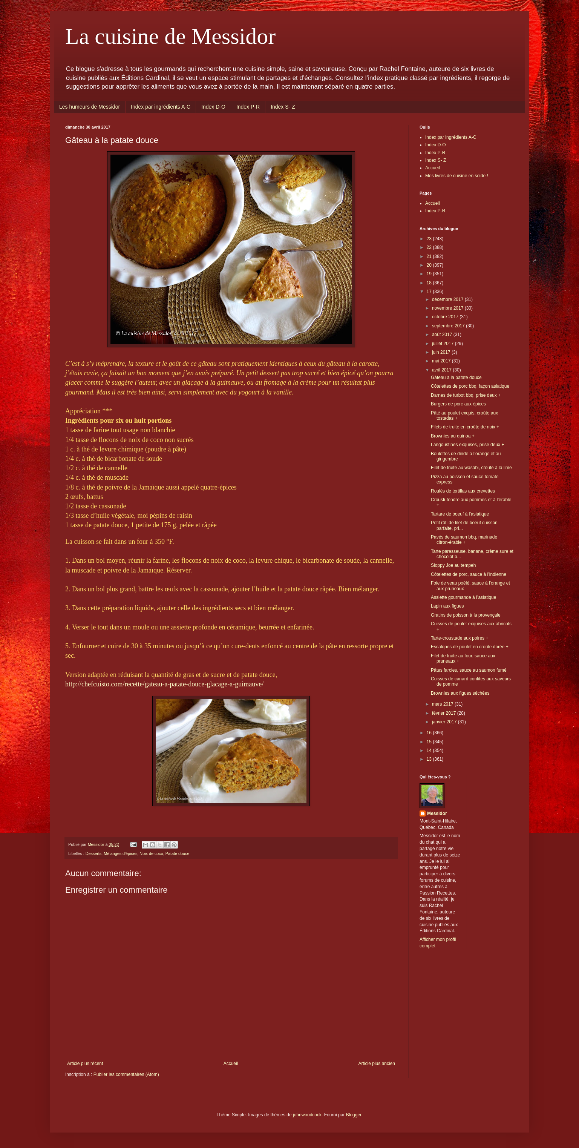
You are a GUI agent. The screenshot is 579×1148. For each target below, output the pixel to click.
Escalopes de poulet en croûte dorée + (470, 646)
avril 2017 (442, 370)
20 (430, 265)
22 (430, 247)
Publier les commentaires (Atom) (126, 1074)
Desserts (94, 853)
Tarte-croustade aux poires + (459, 638)
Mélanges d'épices (120, 853)
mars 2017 (443, 704)
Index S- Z (283, 107)
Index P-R (248, 107)
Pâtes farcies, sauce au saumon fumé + (470, 670)
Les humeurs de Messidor (89, 107)
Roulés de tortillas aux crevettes (463, 491)
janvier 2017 (445, 721)
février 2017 (444, 713)
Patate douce (177, 853)
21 (430, 256)
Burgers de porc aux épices (458, 404)
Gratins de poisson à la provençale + (467, 615)
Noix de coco (151, 853)
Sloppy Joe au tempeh (453, 565)
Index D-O (213, 107)
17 (430, 291)
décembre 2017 (448, 299)
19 (430, 273)
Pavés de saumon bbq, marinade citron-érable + (464, 539)
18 (430, 282)
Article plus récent (85, 1063)
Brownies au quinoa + (453, 436)
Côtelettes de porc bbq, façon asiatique (470, 386)
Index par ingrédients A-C (160, 107)
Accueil (231, 1063)
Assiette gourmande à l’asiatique (463, 597)
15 (430, 741)
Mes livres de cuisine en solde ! (456, 175)
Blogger (353, 1114)
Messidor (437, 813)
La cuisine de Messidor (170, 36)
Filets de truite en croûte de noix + (465, 427)
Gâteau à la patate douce (456, 377)
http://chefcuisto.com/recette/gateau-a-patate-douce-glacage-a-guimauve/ (164, 684)
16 (430, 732)
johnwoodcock (307, 1114)
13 (430, 759)
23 (430, 238)
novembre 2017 (448, 308)
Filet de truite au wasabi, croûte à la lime (471, 467)
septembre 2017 (449, 325)
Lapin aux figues (447, 606)
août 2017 (442, 334)
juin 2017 (442, 352)
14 (430, 750)
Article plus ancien (376, 1063)
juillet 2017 (443, 343)
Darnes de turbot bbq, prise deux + (466, 395)
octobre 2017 (446, 316)
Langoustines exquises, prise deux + (467, 444)
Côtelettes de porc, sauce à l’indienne (468, 574)
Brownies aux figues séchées (460, 693)
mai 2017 (442, 361)
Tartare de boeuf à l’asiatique (460, 514)
